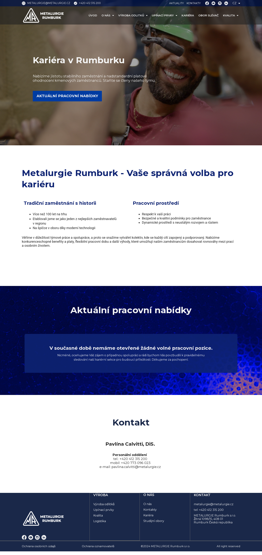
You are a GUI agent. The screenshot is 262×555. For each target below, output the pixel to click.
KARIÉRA (188, 15)
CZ (236, 3)
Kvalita (98, 515)
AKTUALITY (176, 3)
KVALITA (230, 15)
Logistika (100, 521)
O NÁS (108, 15)
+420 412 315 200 (211, 509)
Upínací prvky (104, 509)
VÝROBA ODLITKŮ (133, 15)
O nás (147, 504)
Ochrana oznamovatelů (98, 546)
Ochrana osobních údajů (38, 546)
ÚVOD (93, 15)
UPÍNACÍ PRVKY (164, 15)
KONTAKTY (193, 3)
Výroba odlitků (104, 504)
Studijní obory (153, 521)
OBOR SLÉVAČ (208, 15)
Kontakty (150, 509)
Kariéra (148, 515)
